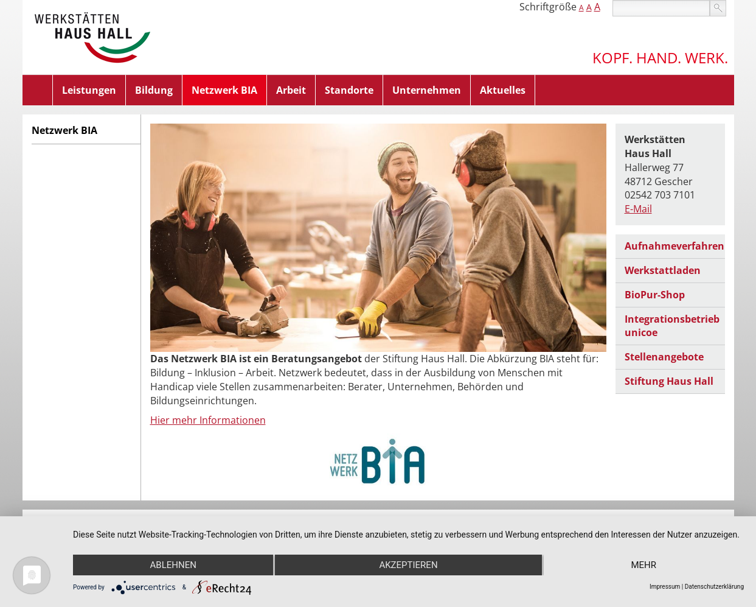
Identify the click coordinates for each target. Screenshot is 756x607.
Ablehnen (173, 565)
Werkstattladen (663, 270)
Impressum (665, 586)
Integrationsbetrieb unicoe (672, 326)
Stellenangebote (664, 356)
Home (38, 90)
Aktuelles (502, 90)
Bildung (154, 90)
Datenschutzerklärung (714, 586)
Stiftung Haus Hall (669, 381)
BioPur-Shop (655, 294)
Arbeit (291, 90)
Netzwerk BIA (224, 90)
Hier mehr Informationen (208, 420)
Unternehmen (426, 90)
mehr (643, 565)
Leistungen (89, 90)
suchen (718, 8)
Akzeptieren (408, 565)
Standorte (349, 90)
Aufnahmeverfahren (674, 246)
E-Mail (638, 209)
